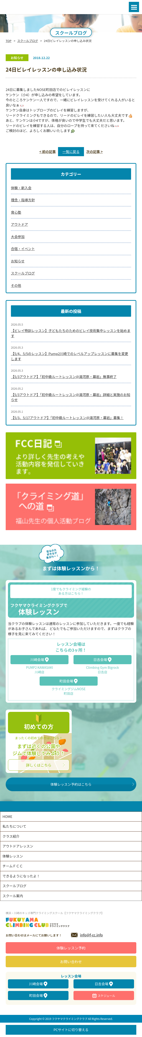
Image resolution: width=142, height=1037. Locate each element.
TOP (8, 41)
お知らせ (18, 261)
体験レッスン (13, 856)
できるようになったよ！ (21, 876)
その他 (16, 285)
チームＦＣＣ (13, 865)
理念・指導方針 (23, 199)
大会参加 (18, 236)
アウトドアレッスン (18, 846)
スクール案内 (13, 895)
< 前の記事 (47, 151)
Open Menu (134, 7)
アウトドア (19, 224)
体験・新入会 (21, 187)
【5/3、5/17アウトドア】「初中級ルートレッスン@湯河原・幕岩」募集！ (67, 417)
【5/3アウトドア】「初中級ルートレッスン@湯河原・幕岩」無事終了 (64, 376)
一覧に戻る (70, 151)
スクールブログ (27, 41)
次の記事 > (94, 151)
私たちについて (14, 826)
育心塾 (16, 212)
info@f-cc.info (91, 935)
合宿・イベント (23, 248)
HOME (7, 816)
